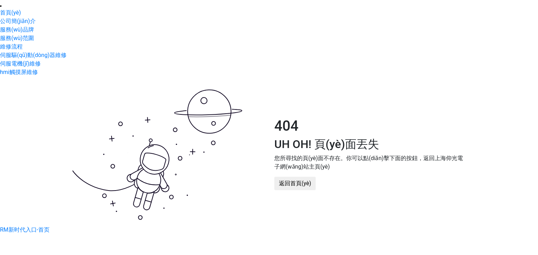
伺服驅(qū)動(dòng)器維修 (33, 55)
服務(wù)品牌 (17, 29)
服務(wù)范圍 (17, 38)
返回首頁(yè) (295, 183)
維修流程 (11, 46)
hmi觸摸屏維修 (19, 72)
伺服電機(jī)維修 (20, 63)
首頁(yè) (10, 12)
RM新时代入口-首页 (25, 229)
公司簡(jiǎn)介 (18, 21)
